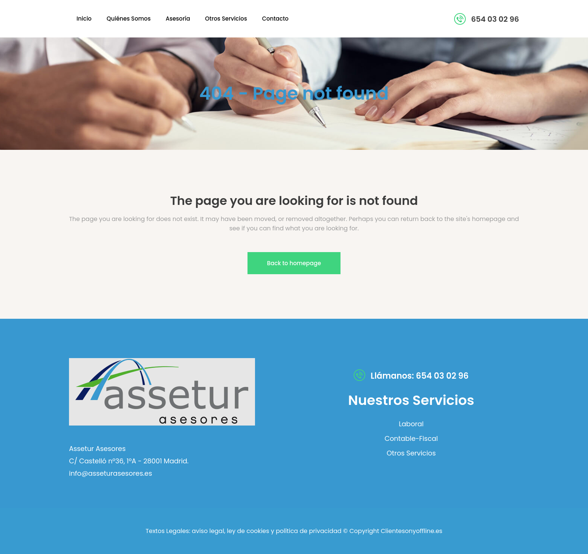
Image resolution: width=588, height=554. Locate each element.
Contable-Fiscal (411, 439)
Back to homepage (294, 263)
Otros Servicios (411, 453)
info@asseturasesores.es (110, 473)
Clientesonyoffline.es (411, 531)
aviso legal (208, 531)
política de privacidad (308, 531)
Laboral (411, 424)
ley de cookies (247, 531)
